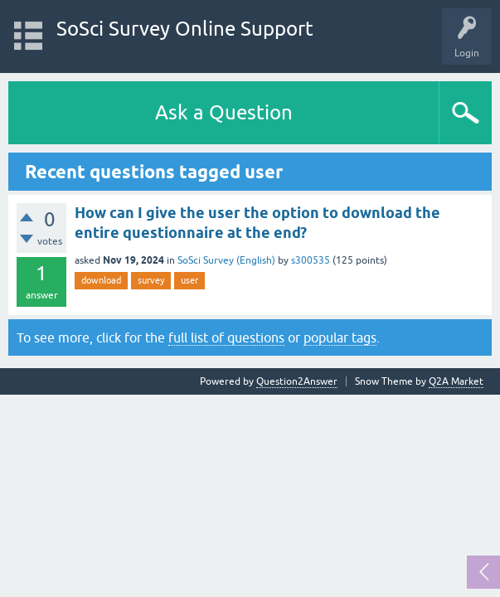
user (189, 280)
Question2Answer (296, 381)
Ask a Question (224, 112)
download (101, 280)
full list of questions (226, 337)
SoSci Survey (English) (226, 260)
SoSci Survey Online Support (184, 28)
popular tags (339, 337)
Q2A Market (456, 381)
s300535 (310, 260)
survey (151, 280)
